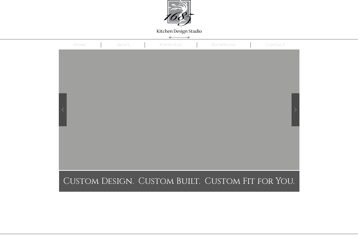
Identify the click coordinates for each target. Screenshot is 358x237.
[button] (179, 109)
